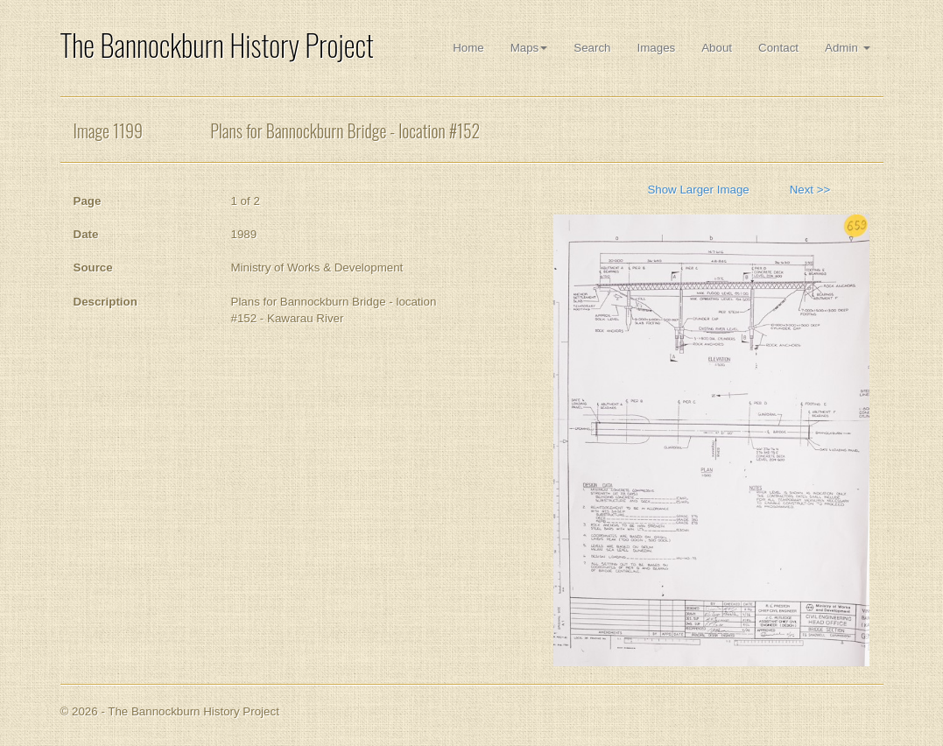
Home (468, 47)
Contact (778, 47)
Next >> (810, 189)
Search (592, 47)
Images (656, 47)
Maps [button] (529, 47)
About (716, 47)
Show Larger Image (698, 189)
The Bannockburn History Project (217, 45)
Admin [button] (847, 47)
